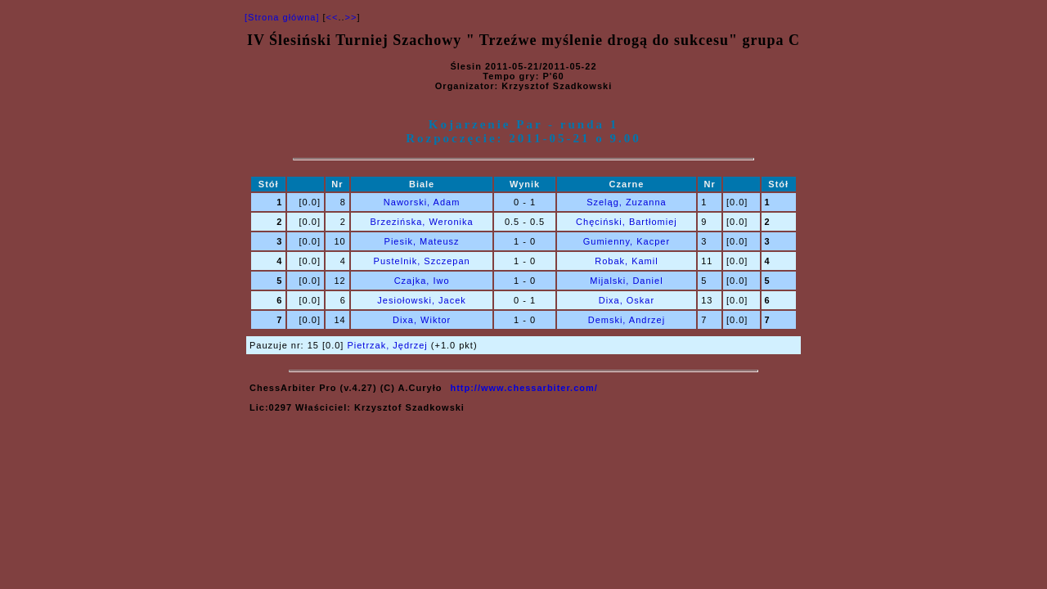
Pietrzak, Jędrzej (387, 345)
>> (351, 17)
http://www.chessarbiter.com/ (523, 388)
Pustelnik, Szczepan (422, 261)
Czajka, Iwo (422, 281)
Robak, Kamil (626, 261)
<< (332, 17)
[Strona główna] (282, 17)
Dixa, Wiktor (422, 320)
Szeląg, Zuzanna (626, 202)
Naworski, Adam (422, 202)
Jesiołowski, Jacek (421, 300)
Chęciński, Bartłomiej (626, 222)
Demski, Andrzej (626, 320)
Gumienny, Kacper (626, 241)
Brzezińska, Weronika (422, 222)
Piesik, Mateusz (422, 241)
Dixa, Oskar (626, 300)
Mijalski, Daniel (626, 281)
